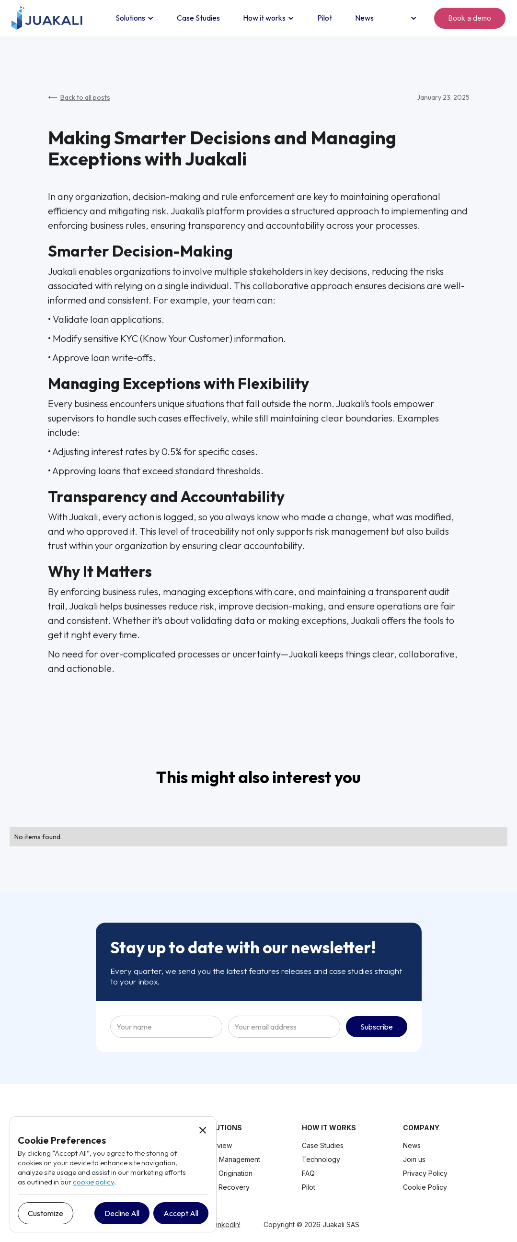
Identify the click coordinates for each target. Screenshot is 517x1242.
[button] (135, 18)
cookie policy (93, 1181)
